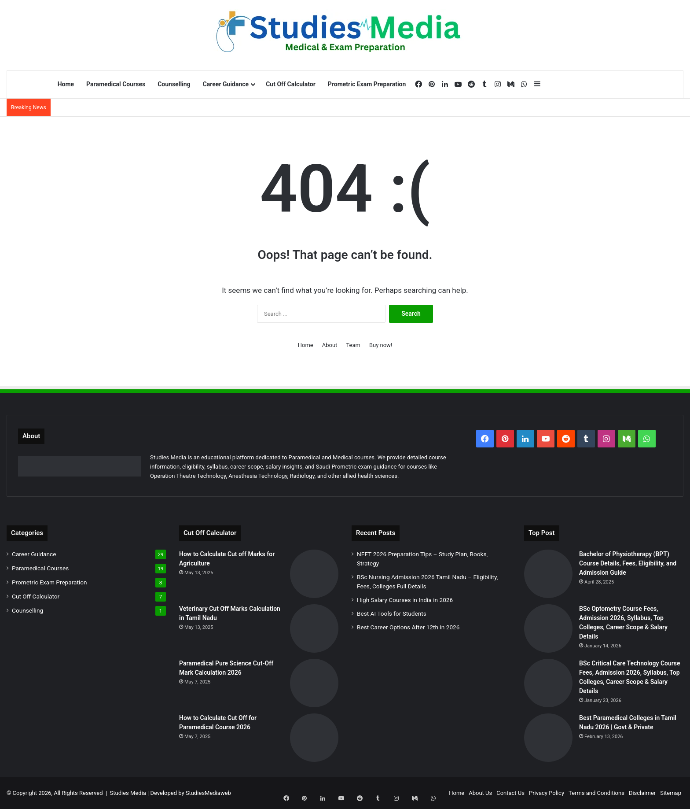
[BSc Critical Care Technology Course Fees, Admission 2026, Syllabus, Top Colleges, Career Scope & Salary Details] (548, 683)
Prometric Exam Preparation (367, 84)
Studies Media (128, 793)
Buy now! (380, 345)
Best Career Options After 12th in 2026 (408, 627)
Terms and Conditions (596, 793)
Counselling (174, 84)
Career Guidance (226, 84)
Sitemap (670, 793)
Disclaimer (642, 793)
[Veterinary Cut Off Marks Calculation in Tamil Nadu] (314, 628)
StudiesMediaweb (208, 793)
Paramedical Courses (115, 84)
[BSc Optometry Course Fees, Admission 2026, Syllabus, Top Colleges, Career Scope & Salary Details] (548, 628)
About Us (480, 793)
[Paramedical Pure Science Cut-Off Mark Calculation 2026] (314, 683)
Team (353, 345)
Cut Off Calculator (291, 84)
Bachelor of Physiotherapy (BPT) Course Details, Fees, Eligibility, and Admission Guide (627, 563)
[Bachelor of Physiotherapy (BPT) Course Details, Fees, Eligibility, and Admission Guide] (548, 574)
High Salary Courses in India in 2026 (405, 599)
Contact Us (510, 793)
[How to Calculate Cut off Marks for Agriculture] (314, 574)
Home (66, 84)
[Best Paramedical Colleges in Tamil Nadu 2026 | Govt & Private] (548, 737)
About (330, 345)
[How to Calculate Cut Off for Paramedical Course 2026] (314, 737)
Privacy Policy (546, 793)
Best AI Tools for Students (391, 613)
